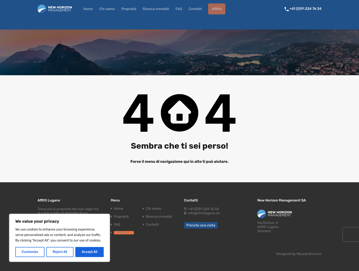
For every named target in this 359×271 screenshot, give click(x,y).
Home (88, 9)
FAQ (179, 9)
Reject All (60, 252)
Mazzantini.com (308, 254)
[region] (59, 238)
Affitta (217, 9)
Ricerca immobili (156, 9)
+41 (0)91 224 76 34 (305, 9)
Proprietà (128, 9)
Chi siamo (107, 9)
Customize (30, 252)
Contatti (195, 9)
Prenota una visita (200, 225)
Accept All (89, 252)
